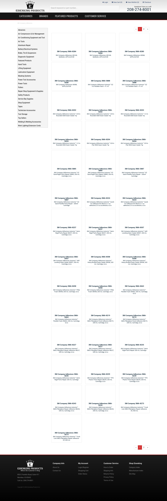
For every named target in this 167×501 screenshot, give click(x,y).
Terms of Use (108, 480)
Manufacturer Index (136, 471)
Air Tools (21, 41)
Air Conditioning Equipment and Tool (31, 38)
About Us (56, 467)
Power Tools (22, 83)
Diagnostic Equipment (26, 57)
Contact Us (57, 471)
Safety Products (24, 95)
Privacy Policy (109, 477)
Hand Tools (22, 64)
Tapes (20, 106)
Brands (43, 16)
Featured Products (66, 16)
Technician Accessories (26, 110)
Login (105, 2)
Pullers (20, 87)
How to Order (108, 467)
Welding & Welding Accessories (29, 122)
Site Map (132, 474)
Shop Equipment (24, 103)
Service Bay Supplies (25, 99)
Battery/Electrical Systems (27, 49)
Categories (25, 16)
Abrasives (21, 30)
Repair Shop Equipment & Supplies (30, 91)
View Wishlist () (132, 2)
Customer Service (95, 16)
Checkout (147, 2)
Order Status (82, 474)
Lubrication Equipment (26, 72)
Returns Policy (109, 474)
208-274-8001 (139, 9)
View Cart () (117, 2)
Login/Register (83, 467)
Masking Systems (24, 76)
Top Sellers (22, 118)
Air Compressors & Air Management (31, 34)
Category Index (134, 467)
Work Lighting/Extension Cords (29, 126)
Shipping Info (108, 471)
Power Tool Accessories (27, 80)
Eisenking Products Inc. (33, 487)
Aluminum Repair (24, 45)
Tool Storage (22, 114)
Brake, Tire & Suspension (27, 53)
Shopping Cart (83, 471)
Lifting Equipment (24, 68)
